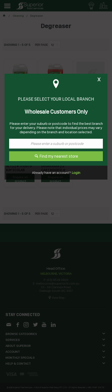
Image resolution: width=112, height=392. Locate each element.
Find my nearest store (59, 156)
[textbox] (56, 144)
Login (75, 172)
